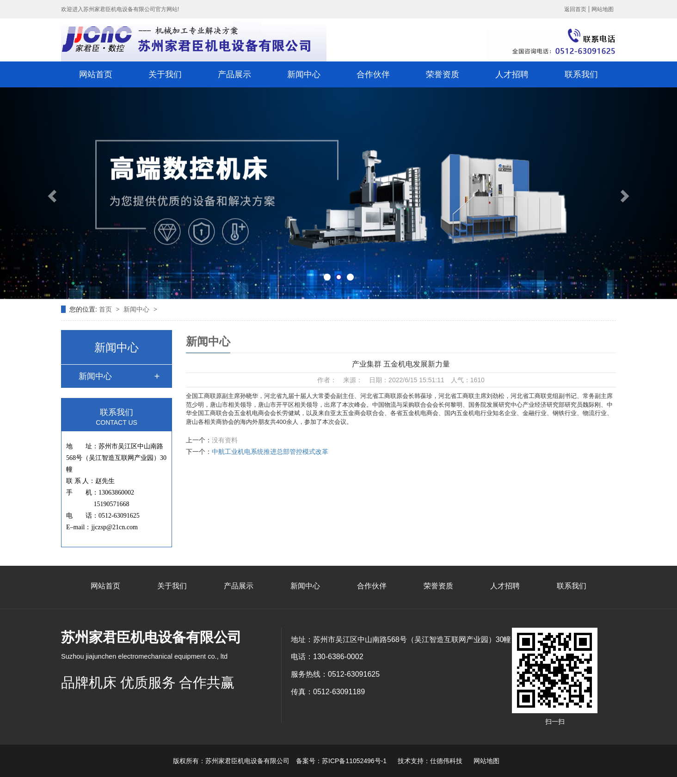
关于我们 (165, 74)
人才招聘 (512, 74)
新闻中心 (303, 74)
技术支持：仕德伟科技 (430, 761)
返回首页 (575, 9)
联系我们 (581, 74)
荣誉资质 (442, 74)
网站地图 (602, 9)
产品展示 (234, 74)
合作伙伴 (373, 74)
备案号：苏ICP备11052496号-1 (341, 761)
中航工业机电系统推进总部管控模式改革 (270, 451)
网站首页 (95, 74)
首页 (106, 309)
